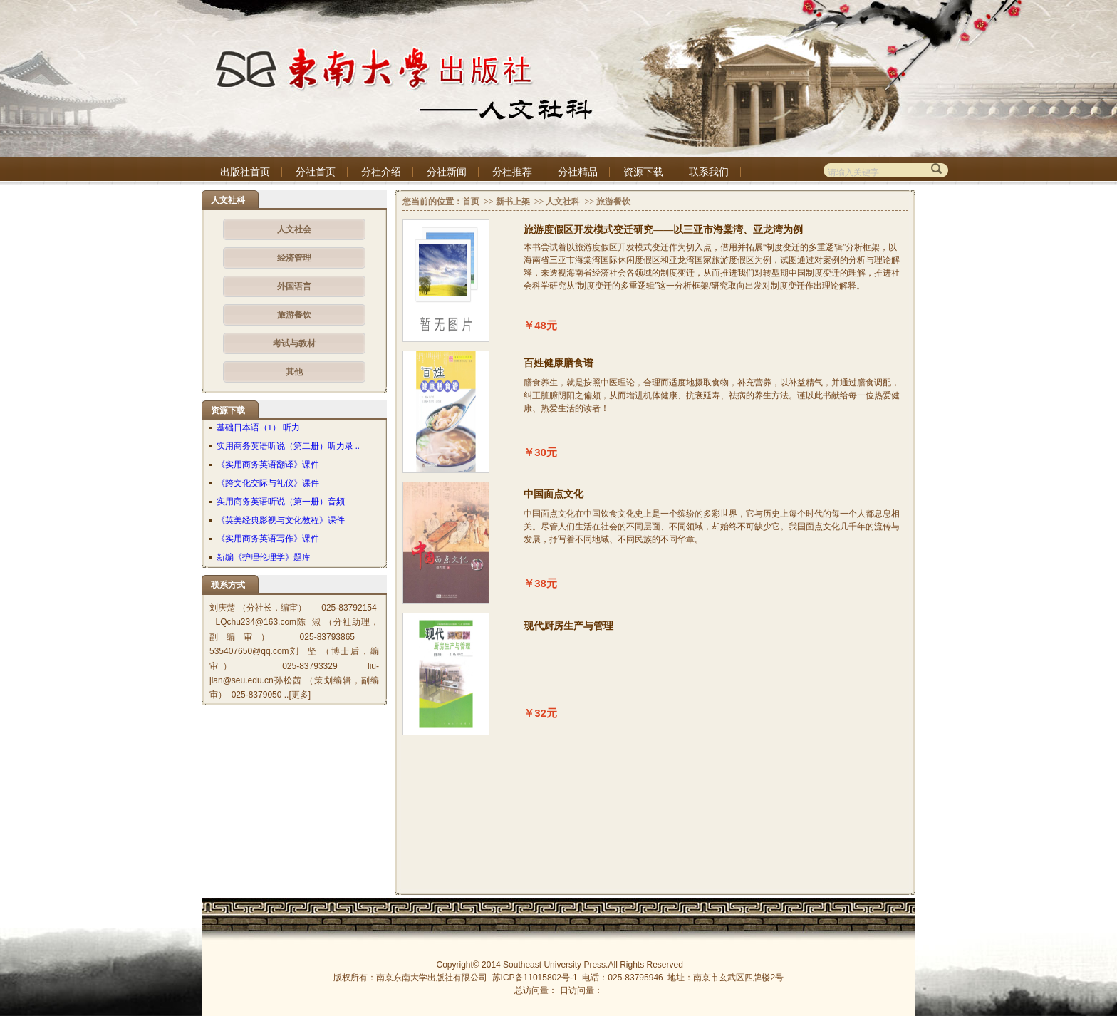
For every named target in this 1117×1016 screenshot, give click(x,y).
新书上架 (513, 202)
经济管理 (294, 258)
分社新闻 (447, 172)
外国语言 (294, 286)
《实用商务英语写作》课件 (268, 539)
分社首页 (316, 172)
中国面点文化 (553, 494)
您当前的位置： (432, 202)
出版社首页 (245, 172)
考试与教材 (294, 343)
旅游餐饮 (294, 315)
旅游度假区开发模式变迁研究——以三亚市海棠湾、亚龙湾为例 (663, 229)
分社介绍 (381, 172)
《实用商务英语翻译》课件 (268, 465)
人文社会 (294, 229)
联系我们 (709, 172)
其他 (294, 372)
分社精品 (578, 172)
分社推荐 (512, 172)
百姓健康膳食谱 (558, 363)
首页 (470, 202)
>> (487, 202)
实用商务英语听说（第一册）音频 (281, 502)
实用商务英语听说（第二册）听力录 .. (288, 446)
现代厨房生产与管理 (568, 626)
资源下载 (643, 172)
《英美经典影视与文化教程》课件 (281, 520)
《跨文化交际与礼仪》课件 (268, 483)
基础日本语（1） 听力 (258, 427)
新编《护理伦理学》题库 (264, 557)
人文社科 (563, 202)
